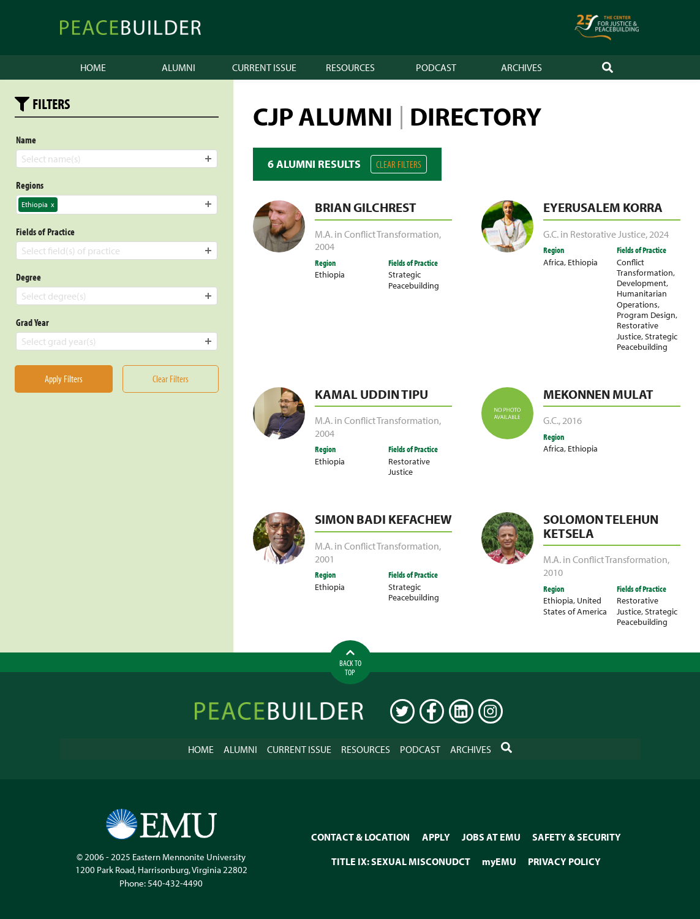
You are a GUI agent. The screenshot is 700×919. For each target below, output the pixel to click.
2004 (324, 246)
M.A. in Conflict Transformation (377, 234)
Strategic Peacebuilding (413, 279)
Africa (553, 262)
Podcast (436, 67)
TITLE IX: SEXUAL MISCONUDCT (400, 861)
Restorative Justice (637, 330)
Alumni (178, 67)
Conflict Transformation (645, 267)
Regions (29, 185)
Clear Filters (398, 164)
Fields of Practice (45, 231)
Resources (350, 67)
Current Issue (264, 67)
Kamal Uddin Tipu (371, 394)
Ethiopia (330, 274)
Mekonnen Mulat (598, 394)
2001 (324, 559)
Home (93, 67)
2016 (572, 420)
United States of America (575, 605)
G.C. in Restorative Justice (594, 234)
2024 (659, 234)
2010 (553, 572)
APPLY (436, 837)
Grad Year (32, 322)
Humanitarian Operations (642, 298)
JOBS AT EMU (491, 837)
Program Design (646, 314)
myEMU (499, 861)
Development (641, 283)
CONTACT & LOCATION (360, 837)
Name (26, 140)
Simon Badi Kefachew (383, 519)
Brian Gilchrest (365, 207)
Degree (28, 277)
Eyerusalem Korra (603, 207)
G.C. (551, 420)
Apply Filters (64, 379)
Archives (521, 67)
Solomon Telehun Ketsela (600, 526)
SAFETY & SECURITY (576, 837)
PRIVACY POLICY (564, 861)
